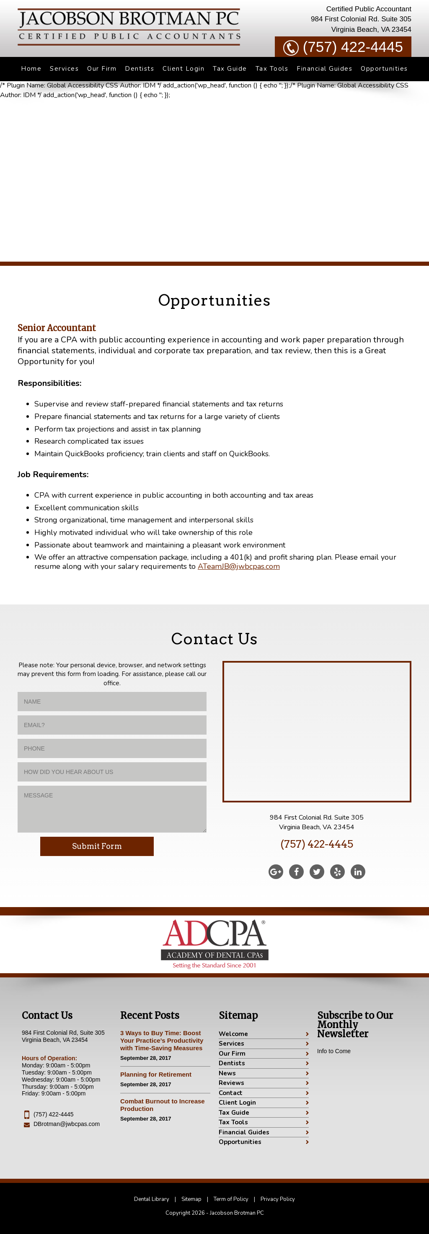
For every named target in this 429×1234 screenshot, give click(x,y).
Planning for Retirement (155, 1074)
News (227, 1073)
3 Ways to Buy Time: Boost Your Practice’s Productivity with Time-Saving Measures (161, 1040)
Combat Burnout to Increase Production (162, 1105)
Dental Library (151, 1199)
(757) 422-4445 (343, 47)
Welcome (233, 1034)
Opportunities (384, 68)
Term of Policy (231, 1199)
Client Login (183, 68)
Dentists (139, 68)
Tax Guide (230, 68)
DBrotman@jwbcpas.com (67, 1124)
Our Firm (101, 68)
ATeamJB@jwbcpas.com (239, 566)
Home (31, 68)
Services (64, 68)
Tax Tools (272, 68)
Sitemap (191, 1199)
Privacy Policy (278, 1199)
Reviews (231, 1083)
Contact (231, 1093)
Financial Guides (324, 68)
